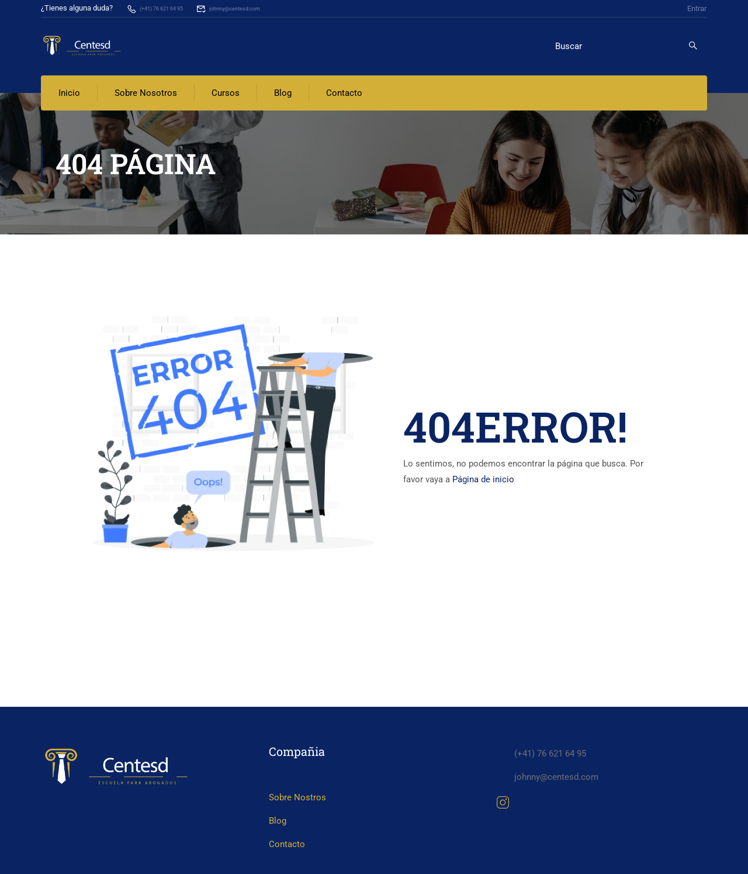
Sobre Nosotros (146, 93)
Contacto (344, 93)
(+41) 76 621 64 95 (164, 8)
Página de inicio (483, 480)
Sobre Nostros (297, 836)
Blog (283, 93)
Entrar (697, 8)
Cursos (226, 93)
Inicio (69, 93)
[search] (692, 46)
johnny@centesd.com (258, 8)
